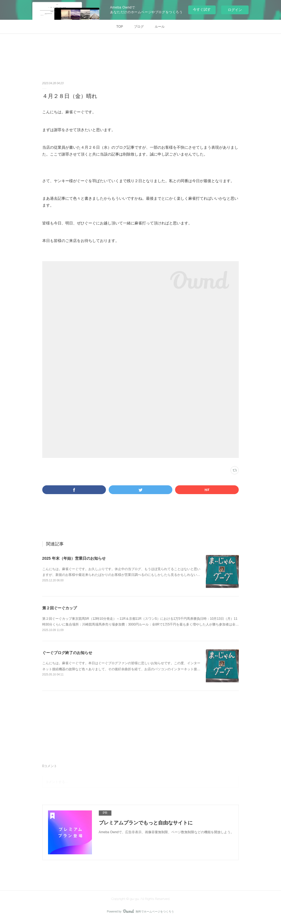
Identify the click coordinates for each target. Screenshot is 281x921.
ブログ (139, 27)
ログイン (235, 10)
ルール (160, 27)
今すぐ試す (202, 9)
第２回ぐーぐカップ (59, 608)
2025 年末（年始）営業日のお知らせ (74, 558)
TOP (119, 27)
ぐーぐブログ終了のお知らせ (67, 652)
